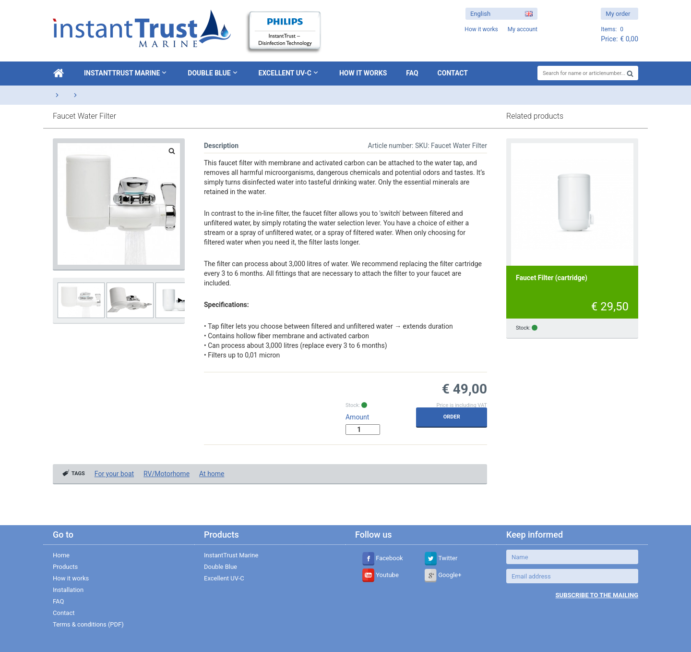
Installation (68, 589)
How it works (363, 73)
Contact (453, 73)
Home (61, 555)
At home (211, 474)
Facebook (382, 558)
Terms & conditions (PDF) (88, 624)
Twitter (441, 558)
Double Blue (213, 72)
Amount (357, 417)
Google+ (443, 574)
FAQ (412, 73)
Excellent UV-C (289, 72)
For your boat (114, 474)
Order (451, 417)
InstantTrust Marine (126, 72)
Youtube (380, 574)
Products (65, 566)
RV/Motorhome (166, 474)
